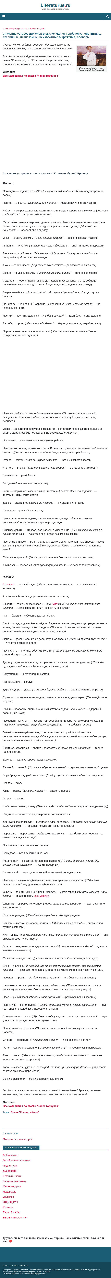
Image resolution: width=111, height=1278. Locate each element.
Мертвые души (12, 1186)
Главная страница (11, 28)
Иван (54, 604)
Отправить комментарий (18, 1139)
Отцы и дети (10, 1202)
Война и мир (10, 1155)
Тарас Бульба (11, 1212)
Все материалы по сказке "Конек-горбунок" (31, 75)
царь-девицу (41, 895)
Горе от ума (10, 1165)
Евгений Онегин (12, 1176)
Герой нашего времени (16, 1160)
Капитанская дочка (14, 1181)
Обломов (8, 1196)
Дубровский (10, 1170)
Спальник (9, 584)
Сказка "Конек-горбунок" (33, 28)
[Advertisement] (55, 121)
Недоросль (9, 1191)
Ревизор (8, 1207)
